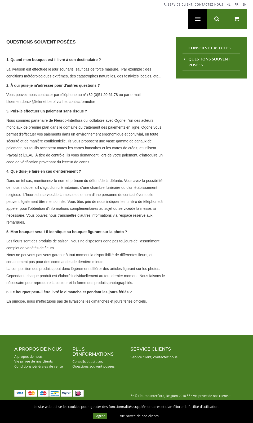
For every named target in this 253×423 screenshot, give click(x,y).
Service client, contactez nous (193, 4)
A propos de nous (28, 356)
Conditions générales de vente (38, 366)
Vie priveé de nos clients (139, 415)
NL (229, 4)
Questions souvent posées (93, 366)
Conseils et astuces (209, 47)
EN (244, 4)
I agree (99, 415)
